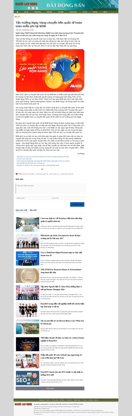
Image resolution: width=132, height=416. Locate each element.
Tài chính (60, 12)
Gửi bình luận (77, 204)
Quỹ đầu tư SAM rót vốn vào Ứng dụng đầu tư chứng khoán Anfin (38, 165)
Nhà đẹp (49, 12)
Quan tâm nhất (21, 210)
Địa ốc (17, 17)
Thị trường (37, 12)
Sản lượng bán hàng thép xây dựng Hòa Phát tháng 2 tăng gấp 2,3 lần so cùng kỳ (43, 161)
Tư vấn (85, 12)
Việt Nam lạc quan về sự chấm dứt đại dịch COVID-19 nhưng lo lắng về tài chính (43, 156)
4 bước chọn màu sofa (24, 159)
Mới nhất (33, 210)
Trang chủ (41, 400)
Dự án (26, 12)
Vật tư (105, 12)
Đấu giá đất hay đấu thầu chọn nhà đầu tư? (31, 163)
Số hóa (95, 12)
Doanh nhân (73, 12)
